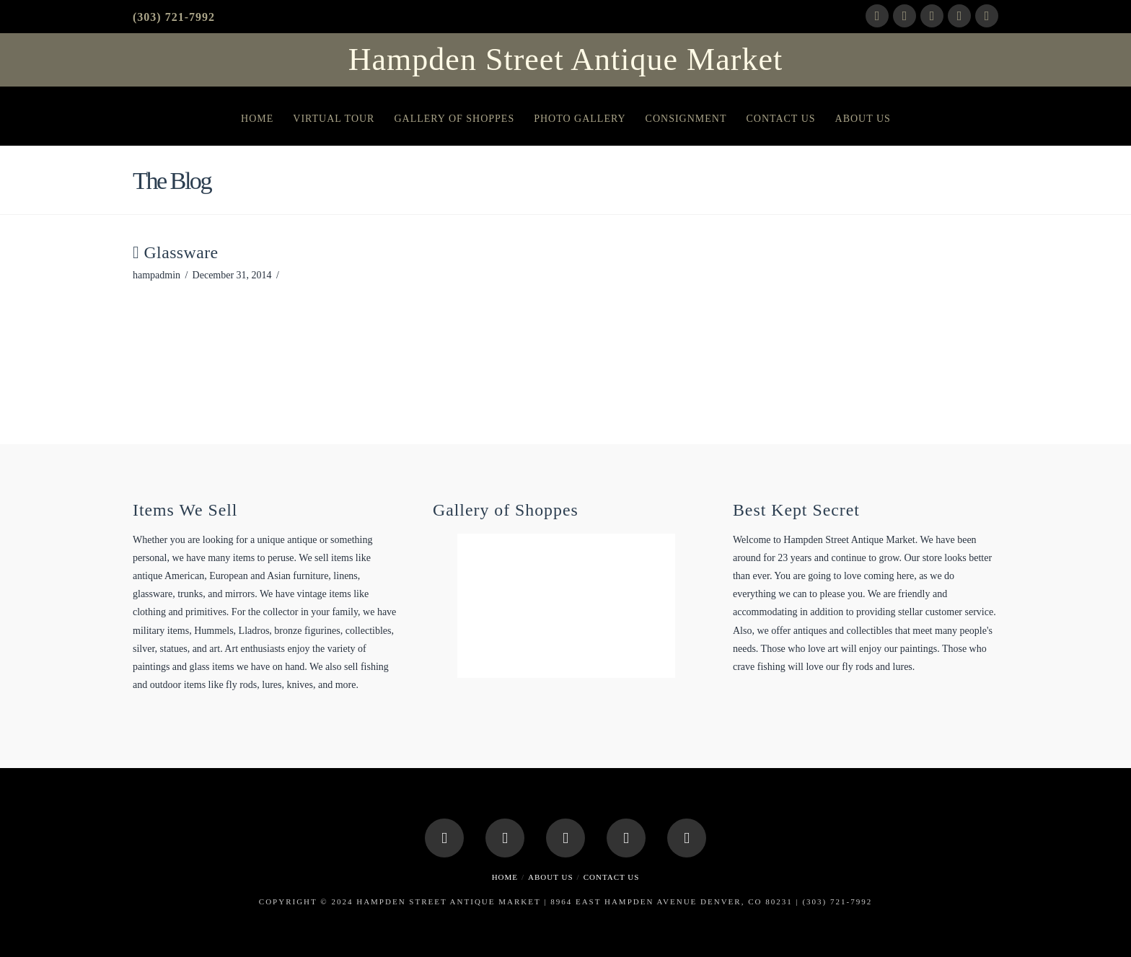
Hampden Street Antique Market (565, 60)
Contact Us (612, 877)
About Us (550, 877)
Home (505, 877)
